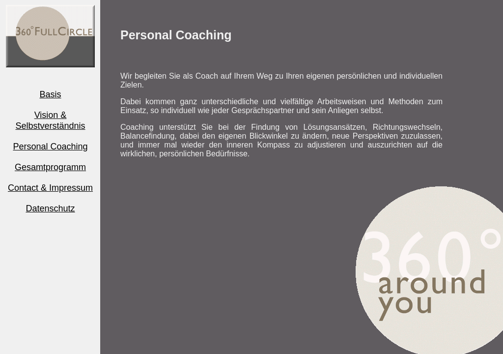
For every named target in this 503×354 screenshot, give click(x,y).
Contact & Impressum (50, 188)
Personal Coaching (50, 146)
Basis (50, 94)
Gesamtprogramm (50, 167)
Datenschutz (50, 208)
